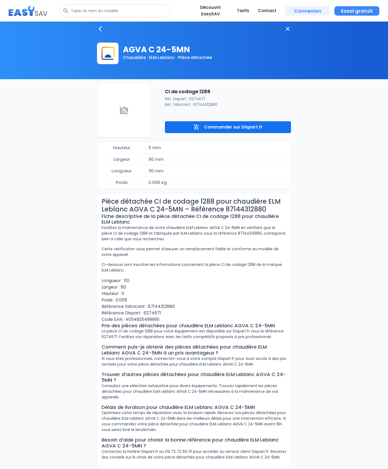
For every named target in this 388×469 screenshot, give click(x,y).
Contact (267, 11)
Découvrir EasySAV (210, 10)
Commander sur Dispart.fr (228, 127)
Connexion (307, 11)
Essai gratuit (357, 11)
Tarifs (243, 11)
